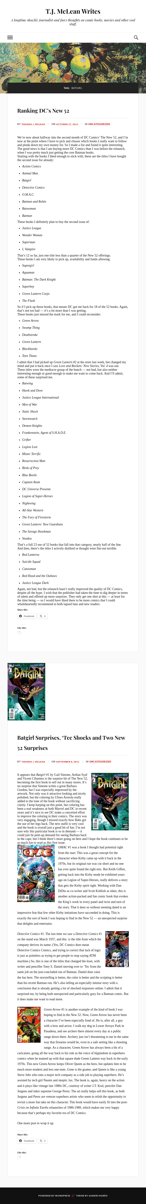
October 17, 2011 (70, 124)
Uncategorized (104, 124)
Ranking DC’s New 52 (55, 109)
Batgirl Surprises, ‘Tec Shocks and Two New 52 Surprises (72, 741)
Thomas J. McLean (34, 124)
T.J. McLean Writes (73, 10)
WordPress (62, 1195)
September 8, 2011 (71, 761)
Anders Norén (98, 1195)
